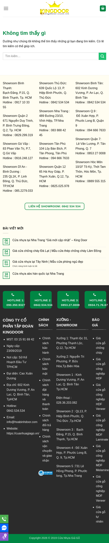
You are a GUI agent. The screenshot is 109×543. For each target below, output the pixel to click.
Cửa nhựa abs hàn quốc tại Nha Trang (38, 273)
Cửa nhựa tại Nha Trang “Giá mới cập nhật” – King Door (50, 240)
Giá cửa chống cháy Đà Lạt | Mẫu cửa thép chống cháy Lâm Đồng (57, 250)
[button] (6, 8)
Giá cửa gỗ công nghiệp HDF (100, 369)
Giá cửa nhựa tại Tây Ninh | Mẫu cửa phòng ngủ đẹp (48, 261)
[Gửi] (102, 56)
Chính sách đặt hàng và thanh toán (46, 395)
